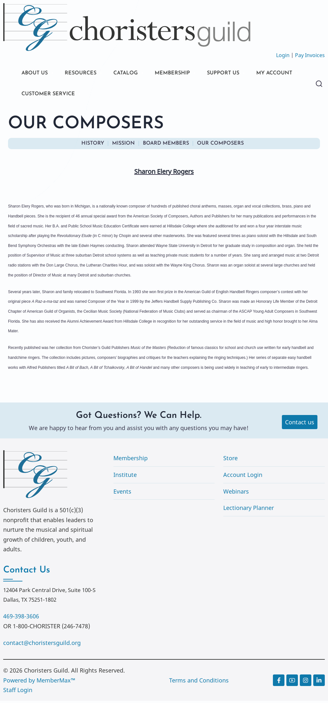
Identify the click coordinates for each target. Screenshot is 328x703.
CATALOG (134, 74)
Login (283, 55)
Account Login (242, 477)
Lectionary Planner (248, 510)
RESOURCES (85, 74)
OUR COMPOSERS (220, 145)
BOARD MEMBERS (166, 145)
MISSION (123, 145)
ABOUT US (36, 74)
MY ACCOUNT (41, 95)
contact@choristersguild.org (42, 645)
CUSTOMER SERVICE (109, 95)
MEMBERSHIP (185, 74)
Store (230, 460)
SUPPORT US (240, 74)
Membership (130, 460)
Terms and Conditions (199, 682)
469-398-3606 (21, 618)
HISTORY (92, 145)
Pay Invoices (310, 55)
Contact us (299, 424)
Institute (125, 477)
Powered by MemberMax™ (39, 682)
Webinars (236, 493)
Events (122, 493)
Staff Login (17, 692)
